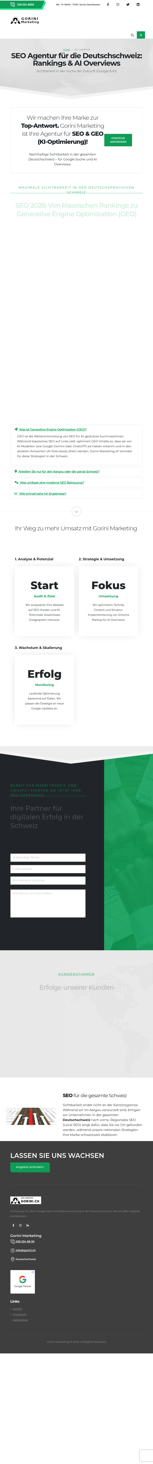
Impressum (19, 1314)
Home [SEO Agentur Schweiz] (66, 49)
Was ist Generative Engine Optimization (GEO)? (51, 429)
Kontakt (17, 1308)
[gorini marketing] (25, 1202)
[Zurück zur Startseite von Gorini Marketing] (25, 20)
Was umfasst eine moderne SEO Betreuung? (49, 482)
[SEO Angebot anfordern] (29, 1167)
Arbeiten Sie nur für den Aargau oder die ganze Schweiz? (57, 471)
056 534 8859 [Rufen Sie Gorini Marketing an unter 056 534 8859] (25, 4)
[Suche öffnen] (132, 34)
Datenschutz (20, 1319)
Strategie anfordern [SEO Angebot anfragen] (118, 140)
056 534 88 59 (24, 1241)
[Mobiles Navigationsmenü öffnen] (141, 35)
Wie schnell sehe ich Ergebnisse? (40, 494)
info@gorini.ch (25, 1250)
